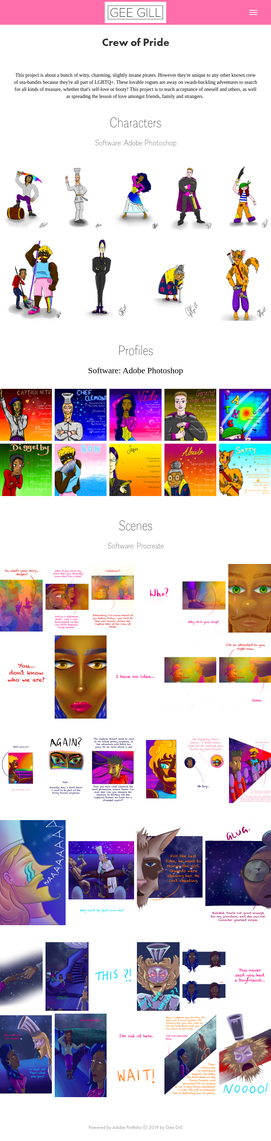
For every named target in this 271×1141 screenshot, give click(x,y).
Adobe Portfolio (126, 1127)
